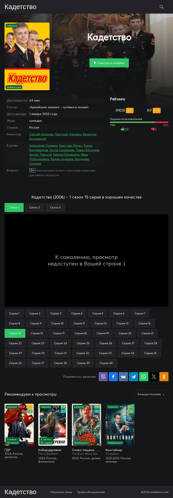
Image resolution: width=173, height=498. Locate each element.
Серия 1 (14, 313)
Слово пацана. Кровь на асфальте (86, 450)
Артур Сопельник (62, 150)
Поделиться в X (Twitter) (153, 376)
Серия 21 (147, 333)
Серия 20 (125, 333)
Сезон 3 (55, 207)
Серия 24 (60, 343)
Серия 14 (144, 323)
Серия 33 (105, 353)
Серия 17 (59, 333)
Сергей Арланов (41, 134)
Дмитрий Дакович (68, 134)
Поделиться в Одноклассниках (163, 376)
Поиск (161, 7)
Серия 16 (37, 333)
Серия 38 (60, 363)
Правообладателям (91, 492)
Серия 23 (38, 343)
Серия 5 (97, 313)
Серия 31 (60, 353)
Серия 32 (82, 353)
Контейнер (114, 450)
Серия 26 (105, 343)
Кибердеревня (49, 450)
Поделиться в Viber (103, 376)
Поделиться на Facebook (113, 376)
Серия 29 (15, 353)
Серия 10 (57, 323)
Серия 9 (35, 323)
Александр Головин (43, 145)
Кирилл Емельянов (66, 154)
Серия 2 (34, 313)
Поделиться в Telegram (133, 376)
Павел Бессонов (87, 150)
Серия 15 (15, 333)
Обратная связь (61, 492)
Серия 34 (127, 353)
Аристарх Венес (70, 145)
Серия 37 (38, 363)
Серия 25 (83, 343)
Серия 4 (76, 313)
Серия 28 (150, 343)
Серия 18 (81, 333)
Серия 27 (128, 343)
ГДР (8, 450)
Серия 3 (55, 313)
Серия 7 (139, 313)
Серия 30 (38, 353)
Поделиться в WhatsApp (143, 376)
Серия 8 (14, 323)
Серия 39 (83, 363)
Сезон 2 (34, 207)
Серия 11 (79, 323)
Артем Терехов (40, 154)
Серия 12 (101, 323)
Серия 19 (103, 333)
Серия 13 (122, 323)
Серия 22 (15, 343)
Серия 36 (15, 363)
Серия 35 (150, 353)
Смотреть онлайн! (111, 63)
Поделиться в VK (123, 376)
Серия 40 (106, 363)
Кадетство (20, 7)
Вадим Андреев (62, 159)
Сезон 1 (14, 207)
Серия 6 (119, 313)
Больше (149, 394)
